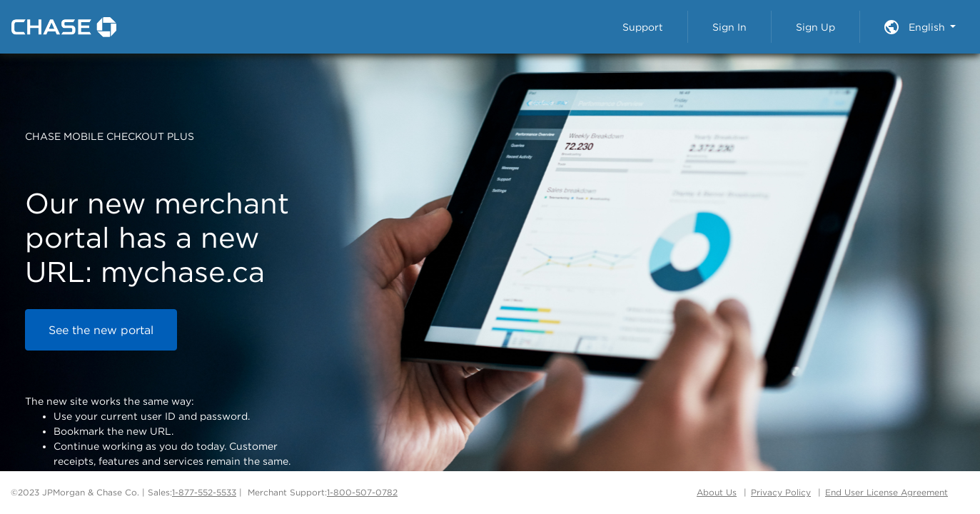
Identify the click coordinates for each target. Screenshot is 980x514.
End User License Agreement (886, 492)
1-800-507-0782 (362, 492)
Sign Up (815, 26)
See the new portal (101, 329)
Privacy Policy (781, 492)
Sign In (729, 26)
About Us (717, 492)
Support (642, 26)
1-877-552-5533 (204, 492)
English (928, 26)
